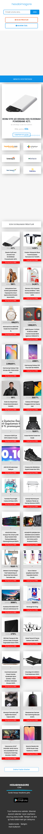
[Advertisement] (21, 53)
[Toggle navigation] (22, 79)
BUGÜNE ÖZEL (21, 26)
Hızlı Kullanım (14, 826)
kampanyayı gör (21, 135)
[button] (24, 135)
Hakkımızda (14, 824)
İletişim (24, 824)
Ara (35, 12)
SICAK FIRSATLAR (21, 20)
